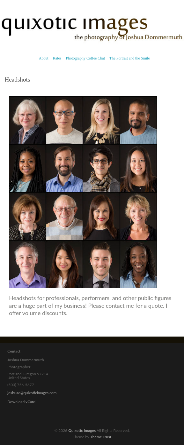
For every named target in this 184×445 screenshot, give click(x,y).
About (43, 58)
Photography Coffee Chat (85, 58)
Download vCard (21, 401)
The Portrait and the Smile (129, 58)
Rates (57, 58)
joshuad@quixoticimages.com (31, 392)
